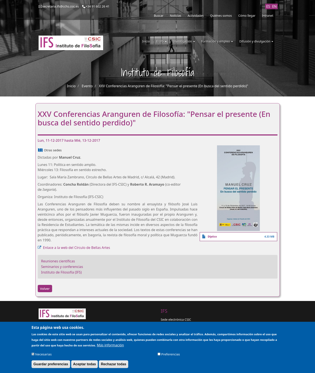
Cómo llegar (246, 16)
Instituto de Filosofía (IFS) (61, 272)
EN (274, 6)
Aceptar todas (84, 366)
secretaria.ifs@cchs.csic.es (60, 6)
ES (268, 6)
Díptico (212, 236)
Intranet (267, 16)
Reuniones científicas (58, 261)
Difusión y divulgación (256, 41)
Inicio (146, 41)
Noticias (175, 16)
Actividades (196, 16)
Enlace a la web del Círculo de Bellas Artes (76, 247)
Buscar (159, 16)
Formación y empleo (217, 41)
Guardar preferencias (50, 366)
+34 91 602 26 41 (98, 6)
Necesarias (43, 356)
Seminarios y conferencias (62, 266)
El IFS (161, 41)
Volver (45, 288)
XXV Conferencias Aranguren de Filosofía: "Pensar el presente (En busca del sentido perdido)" (173, 86)
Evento (87, 86)
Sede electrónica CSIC (176, 319)
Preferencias (170, 356)
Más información (110, 347)
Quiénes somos (221, 16)
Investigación (184, 41)
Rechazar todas (113, 366)
